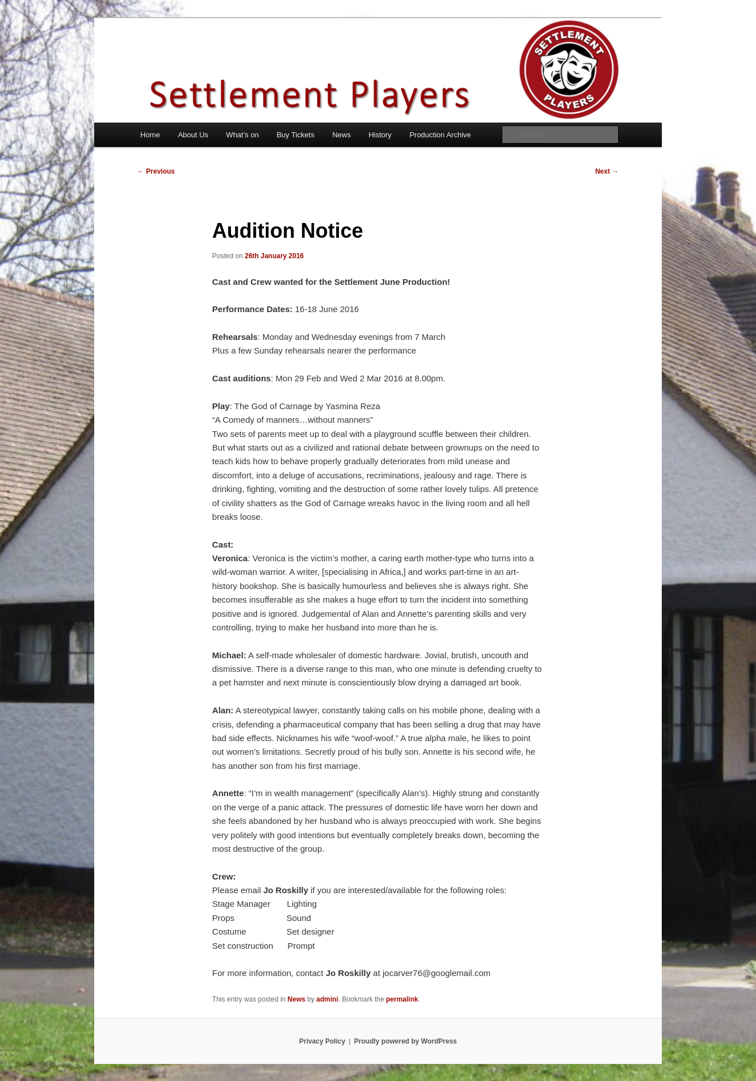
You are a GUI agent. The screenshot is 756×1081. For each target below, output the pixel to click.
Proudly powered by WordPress (405, 1041)
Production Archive (440, 135)
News (341, 135)
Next (607, 171)
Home (150, 135)
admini (327, 999)
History (379, 135)
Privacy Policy (322, 1041)
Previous (156, 171)
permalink (402, 999)
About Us (193, 135)
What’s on (242, 135)
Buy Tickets (295, 135)
